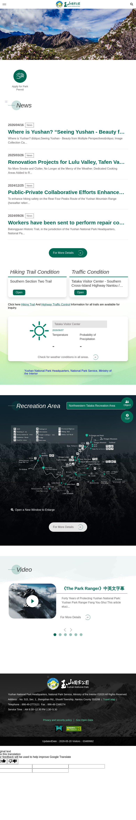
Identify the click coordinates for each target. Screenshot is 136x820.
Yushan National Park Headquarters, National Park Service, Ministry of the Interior (68, 376)
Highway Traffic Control (55, 307)
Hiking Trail (28, 307)
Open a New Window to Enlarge (33, 513)
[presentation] (65, 633)
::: (6, 105)
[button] (55, 638)
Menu (4, 4)
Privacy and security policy (57, 723)
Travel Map (109, 703)
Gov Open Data (84, 723)
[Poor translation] (12, 765)
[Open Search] (131, 4)
